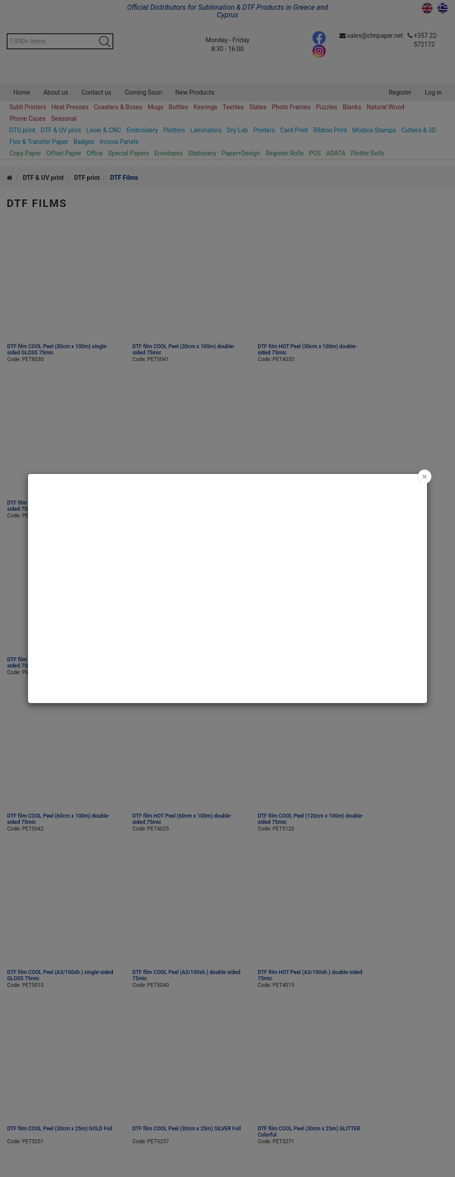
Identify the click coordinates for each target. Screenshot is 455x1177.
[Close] (424, 476)
